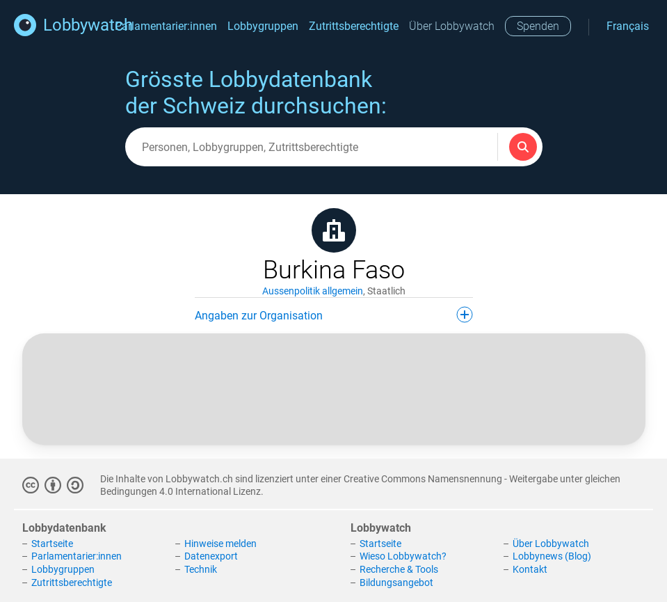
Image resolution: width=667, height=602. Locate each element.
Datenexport (211, 556)
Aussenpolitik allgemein (312, 290)
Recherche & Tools (399, 569)
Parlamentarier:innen (166, 26)
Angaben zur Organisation (334, 314)
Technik (200, 569)
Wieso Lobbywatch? (403, 556)
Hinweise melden (220, 543)
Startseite (52, 543)
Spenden (538, 26)
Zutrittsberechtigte (354, 26)
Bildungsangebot (396, 582)
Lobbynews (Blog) (552, 556)
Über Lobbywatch (452, 26)
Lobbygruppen (262, 26)
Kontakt (530, 569)
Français (627, 26)
